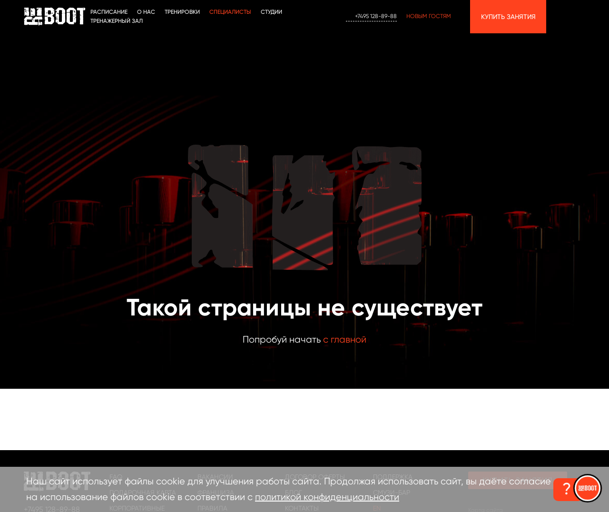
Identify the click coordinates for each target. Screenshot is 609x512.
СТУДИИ (271, 12)
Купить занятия (508, 16)
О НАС (146, 12)
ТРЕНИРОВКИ (182, 12)
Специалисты (230, 12)
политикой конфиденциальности (327, 497)
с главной (344, 339)
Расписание (109, 12)
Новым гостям (428, 16)
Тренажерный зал (116, 21)
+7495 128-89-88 (376, 16)
